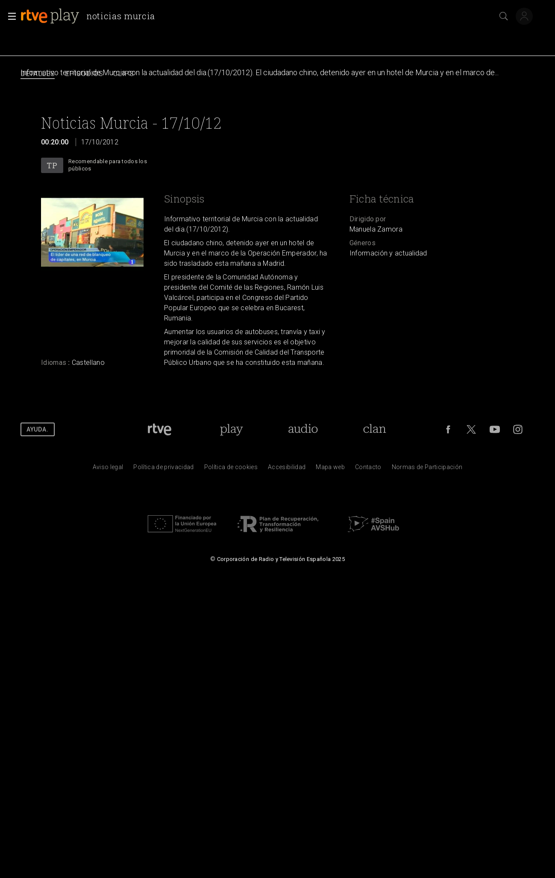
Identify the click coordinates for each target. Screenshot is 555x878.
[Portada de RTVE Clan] (375, 429)
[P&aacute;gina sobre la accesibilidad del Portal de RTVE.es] (286, 469)
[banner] (91, 16)
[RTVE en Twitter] (471, 429)
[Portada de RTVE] (159, 429)
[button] (9, 16)
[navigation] (277, 74)
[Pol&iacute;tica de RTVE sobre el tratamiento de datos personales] (163, 469)
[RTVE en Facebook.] (448, 429)
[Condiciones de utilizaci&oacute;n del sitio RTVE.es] (108, 469)
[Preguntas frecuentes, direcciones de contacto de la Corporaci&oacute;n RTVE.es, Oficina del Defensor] (368, 469)
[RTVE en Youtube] (495, 429)
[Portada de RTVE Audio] (303, 429)
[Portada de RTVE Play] (231, 429)
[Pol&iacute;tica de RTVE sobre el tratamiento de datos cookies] (231, 469)
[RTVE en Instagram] (518, 429)
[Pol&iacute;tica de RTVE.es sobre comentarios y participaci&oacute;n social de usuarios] (427, 469)
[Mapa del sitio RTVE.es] (330, 469)
